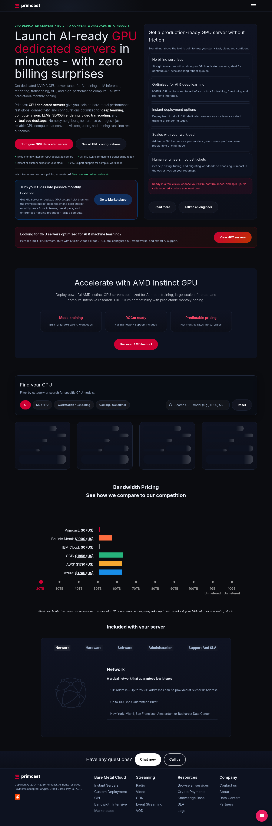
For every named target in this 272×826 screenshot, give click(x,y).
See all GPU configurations (101, 144)
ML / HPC (42, 405)
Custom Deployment (110, 791)
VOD (139, 809)
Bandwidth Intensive (110, 803)
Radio (140, 784)
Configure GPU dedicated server (43, 144)
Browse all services (193, 784)
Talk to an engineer (198, 207)
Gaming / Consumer (112, 405)
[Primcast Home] (27, 6)
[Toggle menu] (253, 5)
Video (140, 791)
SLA (181, 803)
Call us (174, 758)
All (25, 405)
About (224, 791)
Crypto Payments (191, 791)
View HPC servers (233, 237)
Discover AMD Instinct (136, 344)
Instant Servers (106, 784)
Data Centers (230, 797)
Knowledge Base (191, 797)
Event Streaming (149, 803)
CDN (139, 797)
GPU (98, 797)
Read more (162, 207)
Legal (182, 809)
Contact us (228, 784)
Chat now (148, 758)
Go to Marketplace (113, 199)
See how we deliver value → (90, 174)
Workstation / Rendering (73, 405)
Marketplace (104, 809)
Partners (226, 803)
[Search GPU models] (198, 405)
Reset (242, 405)
